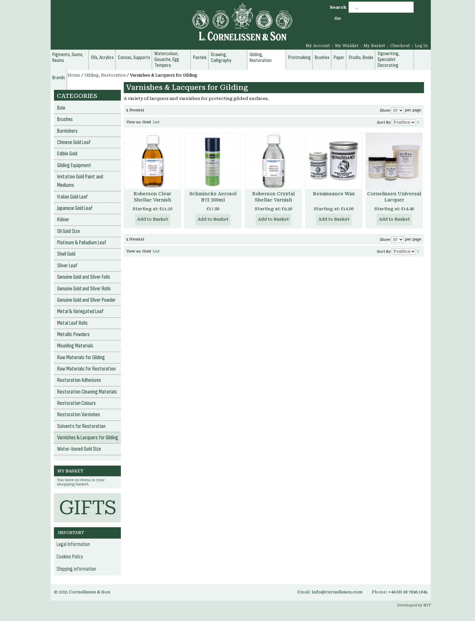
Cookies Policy (70, 557)
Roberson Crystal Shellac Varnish (273, 196)
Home (74, 75)
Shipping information (76, 569)
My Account (318, 45)
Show (385, 110)
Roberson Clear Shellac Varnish (152, 196)
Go (337, 18)
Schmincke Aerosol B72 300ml (213, 196)
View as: (133, 122)
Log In (421, 45)
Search (338, 7)
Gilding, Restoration (105, 75)
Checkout (400, 45)
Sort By (384, 122)
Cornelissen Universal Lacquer (394, 196)
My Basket (374, 45)
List (156, 122)
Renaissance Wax (334, 193)
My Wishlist (347, 45)
